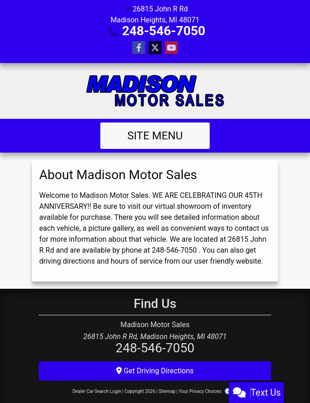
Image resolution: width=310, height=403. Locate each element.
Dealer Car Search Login (96, 391)
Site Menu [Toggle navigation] (155, 135)
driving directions (67, 261)
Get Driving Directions (155, 370)
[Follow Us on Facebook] (138, 48)
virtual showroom (183, 206)
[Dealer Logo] (155, 90)
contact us (252, 228)
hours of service (137, 261)
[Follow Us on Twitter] (155, 48)
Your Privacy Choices (208, 391)
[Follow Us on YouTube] (171, 48)
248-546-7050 (164, 30)
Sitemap (167, 391)
